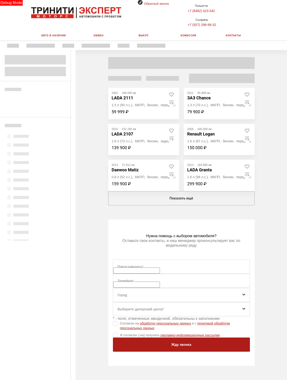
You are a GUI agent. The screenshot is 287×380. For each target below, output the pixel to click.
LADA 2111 (122, 97)
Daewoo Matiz (125, 169)
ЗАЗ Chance (199, 97)
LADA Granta (199, 169)
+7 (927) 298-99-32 (202, 25)
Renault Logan (201, 133)
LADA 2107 (122, 133)
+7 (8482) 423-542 (201, 11)
